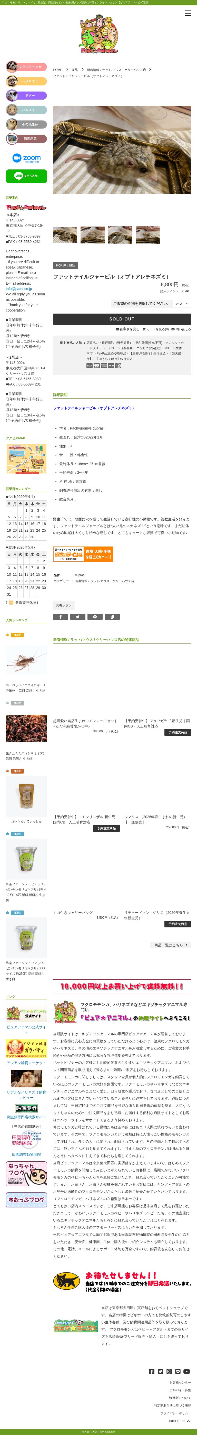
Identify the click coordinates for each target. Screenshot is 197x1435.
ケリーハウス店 (135, 70)
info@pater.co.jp (19, 289)
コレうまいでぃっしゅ (26, 821)
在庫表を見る (130, 329)
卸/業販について (180, 1398)
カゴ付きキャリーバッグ (73, 913)
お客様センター (180, 1382)
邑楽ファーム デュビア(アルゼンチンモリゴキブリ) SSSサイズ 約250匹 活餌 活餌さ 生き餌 (25, 971)
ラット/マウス (111, 70)
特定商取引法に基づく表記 (172, 1405)
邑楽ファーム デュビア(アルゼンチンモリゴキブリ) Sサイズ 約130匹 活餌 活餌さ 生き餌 (26, 892)
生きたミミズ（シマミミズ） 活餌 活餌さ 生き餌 (26, 756)
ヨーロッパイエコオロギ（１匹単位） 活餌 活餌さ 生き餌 (26, 687)
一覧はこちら (171, 945)
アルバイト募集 (180, 1390)
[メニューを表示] (188, 13)
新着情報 (93, 70)
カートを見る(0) (157, 329)
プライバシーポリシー (175, 1413)
